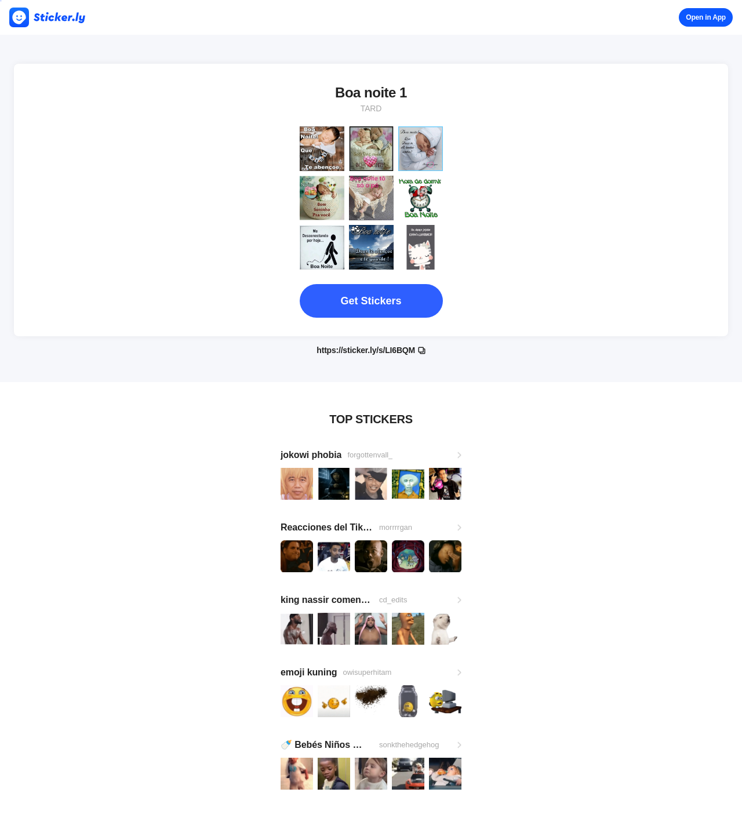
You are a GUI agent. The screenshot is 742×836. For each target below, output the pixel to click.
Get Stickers (370, 301)
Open (706, 17)
